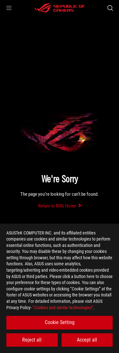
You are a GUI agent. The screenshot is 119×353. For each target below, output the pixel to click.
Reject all (32, 340)
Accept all (87, 340)
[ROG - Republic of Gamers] (59, 8)
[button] (9, 8)
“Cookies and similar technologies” (62, 307)
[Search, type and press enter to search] (110, 8)
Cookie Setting (60, 322)
